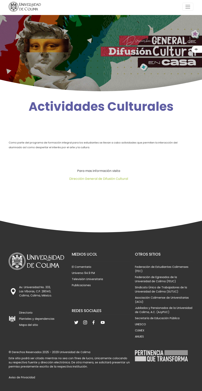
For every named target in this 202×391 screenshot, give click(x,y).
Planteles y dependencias (36, 319)
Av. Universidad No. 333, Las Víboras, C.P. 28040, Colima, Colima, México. (35, 291)
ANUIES (139, 336)
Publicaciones (81, 285)
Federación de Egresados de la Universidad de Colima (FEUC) (156, 279)
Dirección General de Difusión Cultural (98, 178)
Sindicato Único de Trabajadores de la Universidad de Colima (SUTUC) (161, 289)
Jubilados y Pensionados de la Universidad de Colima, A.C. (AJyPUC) (163, 310)
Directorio (26, 313)
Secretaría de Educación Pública (157, 318)
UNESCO (140, 324)
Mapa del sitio (28, 325)
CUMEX (139, 330)
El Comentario (81, 267)
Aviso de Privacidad (22, 377)
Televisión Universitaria (87, 279)
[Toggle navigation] (187, 7)
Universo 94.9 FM (83, 273)
